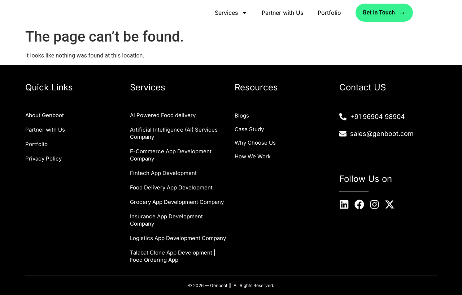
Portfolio (329, 12)
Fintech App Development (163, 173)
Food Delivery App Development (171, 187)
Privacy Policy (43, 158)
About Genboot (44, 115)
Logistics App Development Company (178, 238)
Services (231, 12)
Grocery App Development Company (177, 201)
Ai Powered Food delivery (163, 115)
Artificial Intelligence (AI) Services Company (174, 133)
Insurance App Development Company (166, 220)
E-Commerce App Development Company (171, 155)
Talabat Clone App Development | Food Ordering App (172, 256)
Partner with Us (282, 12)
